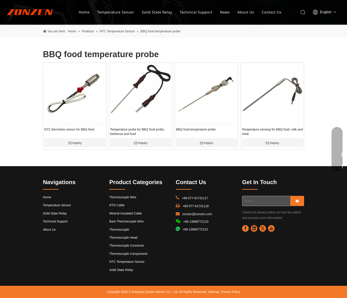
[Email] (265, 201)
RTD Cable (117, 205)
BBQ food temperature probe (196, 129)
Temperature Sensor (115, 12)
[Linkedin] (254, 228)
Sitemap (213, 292)
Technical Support (196, 12)
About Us (245, 12)
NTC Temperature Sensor (127, 261)
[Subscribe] (297, 201)
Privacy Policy (230, 292)
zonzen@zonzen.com (197, 214)
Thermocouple (119, 229)
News (225, 12)
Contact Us (271, 12)
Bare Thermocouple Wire (126, 221)
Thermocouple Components (128, 253)
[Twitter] (262, 228)
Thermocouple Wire (122, 197)
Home (84, 12)
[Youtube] (271, 228)
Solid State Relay (157, 12)
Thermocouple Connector (126, 245)
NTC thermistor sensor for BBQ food (69, 129)
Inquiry (75, 143)
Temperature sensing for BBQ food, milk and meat (272, 132)
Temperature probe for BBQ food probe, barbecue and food (137, 132)
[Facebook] (245, 228)
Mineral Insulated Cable (125, 213)
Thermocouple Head (123, 237)
